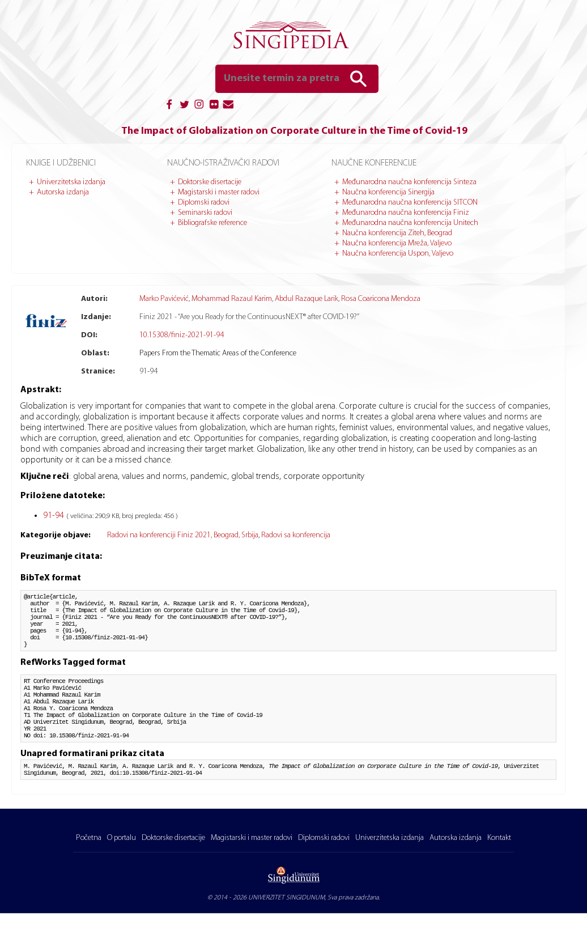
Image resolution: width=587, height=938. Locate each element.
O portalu (121, 862)
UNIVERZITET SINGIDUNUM (286, 922)
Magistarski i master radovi (219, 192)
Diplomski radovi (203, 202)
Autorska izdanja (63, 192)
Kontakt (499, 862)
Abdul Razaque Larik (306, 299)
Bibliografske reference (212, 223)
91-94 (54, 515)
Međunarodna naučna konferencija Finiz (405, 213)
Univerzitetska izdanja (71, 182)
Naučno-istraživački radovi (223, 163)
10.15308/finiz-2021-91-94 (181, 335)
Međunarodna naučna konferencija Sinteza (409, 182)
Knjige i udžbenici (61, 163)
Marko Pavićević (164, 299)
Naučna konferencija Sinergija (388, 192)
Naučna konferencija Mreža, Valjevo (397, 243)
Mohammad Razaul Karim (232, 299)
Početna (88, 862)
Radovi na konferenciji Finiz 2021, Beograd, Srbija (182, 535)
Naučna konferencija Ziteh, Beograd (397, 233)
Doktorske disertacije (209, 182)
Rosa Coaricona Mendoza (380, 299)
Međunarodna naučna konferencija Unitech (410, 223)
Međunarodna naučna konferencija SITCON (410, 202)
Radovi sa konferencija (295, 535)
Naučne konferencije (373, 163)
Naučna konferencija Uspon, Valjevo (397, 253)
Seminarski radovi (205, 213)
